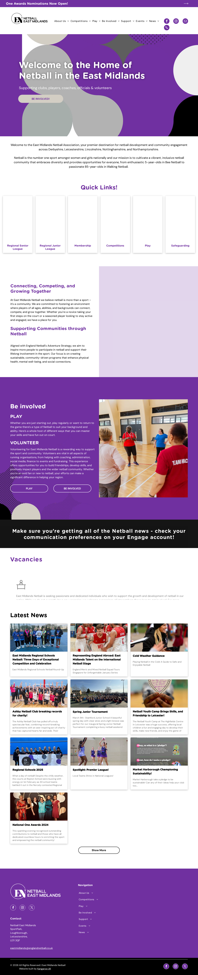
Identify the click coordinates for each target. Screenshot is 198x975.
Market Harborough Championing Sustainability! (155, 771)
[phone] (167, 28)
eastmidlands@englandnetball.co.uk (31, 948)
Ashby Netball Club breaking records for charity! (37, 713)
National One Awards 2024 (30, 825)
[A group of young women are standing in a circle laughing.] (173, 288)
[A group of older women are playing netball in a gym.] (124, 288)
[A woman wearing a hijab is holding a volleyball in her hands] (173, 333)
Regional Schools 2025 (27, 770)
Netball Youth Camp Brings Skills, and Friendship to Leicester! (158, 713)
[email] (185, 21)
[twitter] (32, 908)
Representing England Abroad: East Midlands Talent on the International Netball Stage (97, 659)
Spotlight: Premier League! (91, 770)
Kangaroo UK (44, 968)
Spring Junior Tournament (90, 712)
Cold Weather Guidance (149, 656)
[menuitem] (62, 21)
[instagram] (176, 21)
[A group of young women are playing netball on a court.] (124, 333)
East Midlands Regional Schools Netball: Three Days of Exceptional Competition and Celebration (35, 659)
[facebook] (167, 21)
